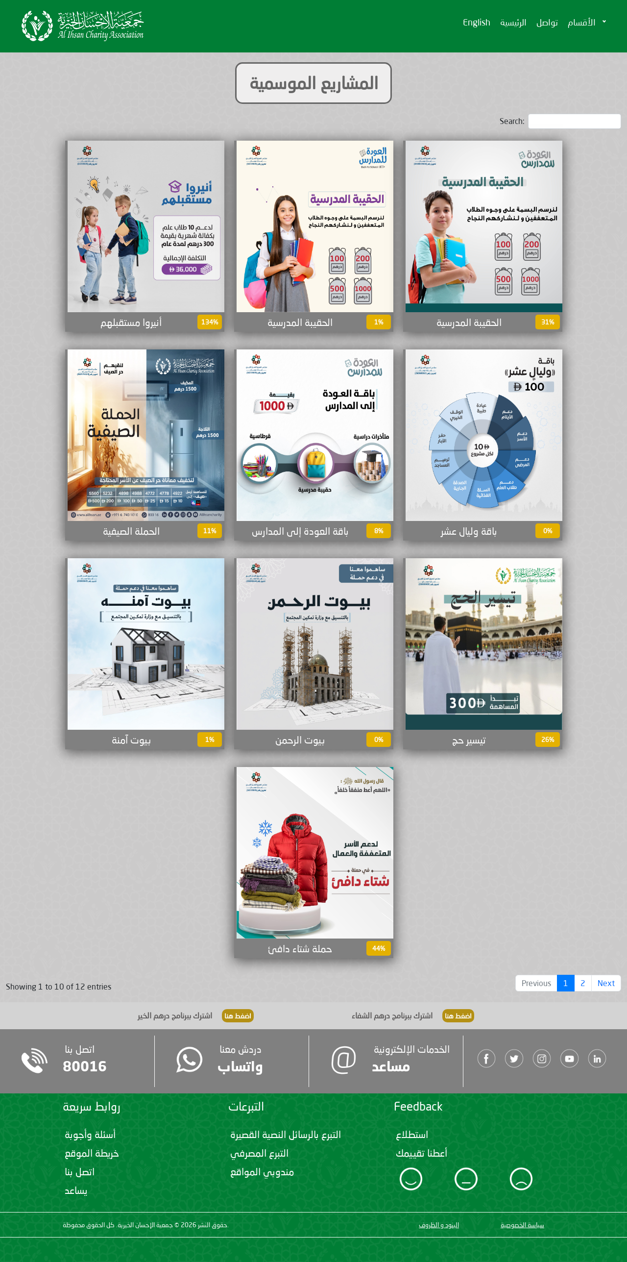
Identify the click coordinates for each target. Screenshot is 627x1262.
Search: (560, 121)
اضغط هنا (237, 1016)
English (476, 22)
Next (606, 983)
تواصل (547, 22)
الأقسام (582, 22)
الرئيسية (513, 22)
